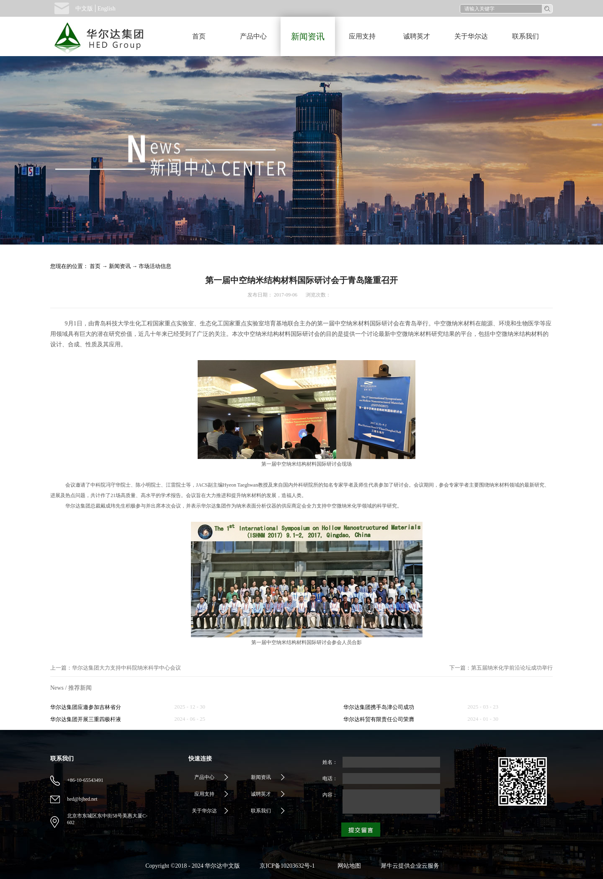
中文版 (84, 8)
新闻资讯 (120, 266)
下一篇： (501, 668)
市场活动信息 (155, 266)
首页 (199, 36)
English (107, 8)
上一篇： (115, 668)
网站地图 (348, 866)
